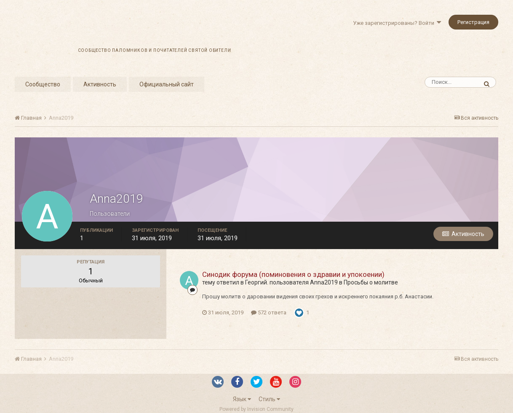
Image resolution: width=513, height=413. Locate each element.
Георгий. (256, 282)
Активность (99, 84)
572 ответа (268, 312)
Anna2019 (324, 282)
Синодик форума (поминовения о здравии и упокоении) (293, 274)
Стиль (269, 399)
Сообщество (42, 84)
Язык (242, 399)
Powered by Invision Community (256, 409)
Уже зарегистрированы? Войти (397, 23)
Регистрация (473, 22)
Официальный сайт (166, 84)
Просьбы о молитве (371, 282)
